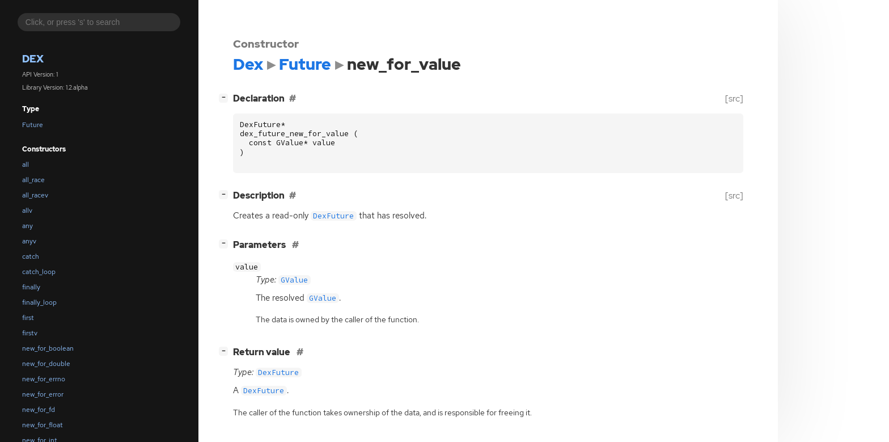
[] (225, 97)
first (28, 317)
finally (31, 287)
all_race (33, 179)
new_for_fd (38, 409)
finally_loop (39, 302)
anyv (29, 241)
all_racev (35, 195)
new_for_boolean (48, 348)
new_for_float (42, 425)
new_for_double (46, 363)
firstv (29, 333)
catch (30, 256)
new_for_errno (43, 379)
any (27, 225)
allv (27, 210)
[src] (734, 98)
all (25, 164)
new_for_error (43, 394)
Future (32, 124)
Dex (33, 59)
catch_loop (39, 271)
